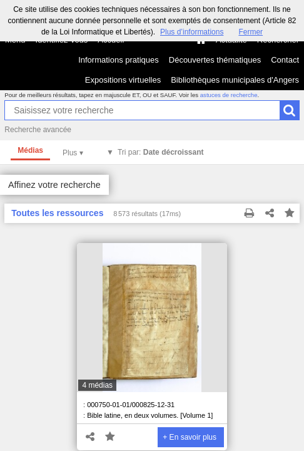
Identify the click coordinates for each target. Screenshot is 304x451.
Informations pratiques (118, 60)
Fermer (250, 32)
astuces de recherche (229, 94)
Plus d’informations (191, 32)
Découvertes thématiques (215, 60)
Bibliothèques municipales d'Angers (235, 80)
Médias (30, 150)
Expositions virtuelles (123, 80)
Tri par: (161, 152)
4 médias (97, 385)
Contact (285, 60)
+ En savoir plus (189, 437)
